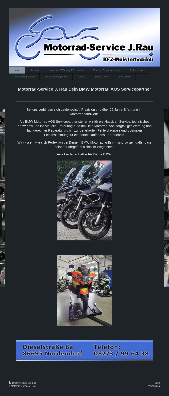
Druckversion (17, 383)
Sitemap (32, 383)
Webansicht (154, 386)
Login (157, 383)
